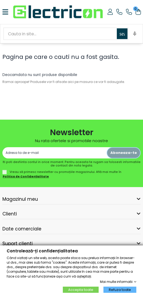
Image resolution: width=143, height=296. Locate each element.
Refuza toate (120, 289)
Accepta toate (80, 289)
